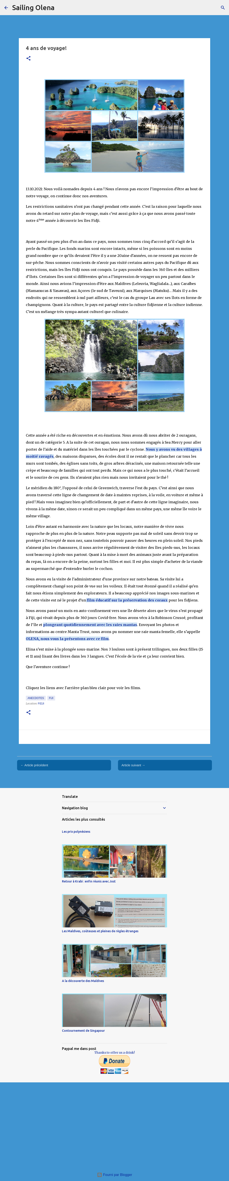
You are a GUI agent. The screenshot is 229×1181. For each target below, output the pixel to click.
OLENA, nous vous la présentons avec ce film (67, 639)
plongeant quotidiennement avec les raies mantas (90, 625)
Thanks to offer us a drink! (114, 1053)
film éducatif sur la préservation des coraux (127, 600)
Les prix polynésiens (76, 831)
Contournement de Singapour (83, 1030)
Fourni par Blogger (114, 1175)
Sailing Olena (33, 7)
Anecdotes (36, 698)
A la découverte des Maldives (83, 981)
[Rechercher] (222, 7)
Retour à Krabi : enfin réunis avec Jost (89, 881)
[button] (28, 59)
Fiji (51, 698)
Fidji (41, 703)
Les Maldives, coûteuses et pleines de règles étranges (100, 931)
